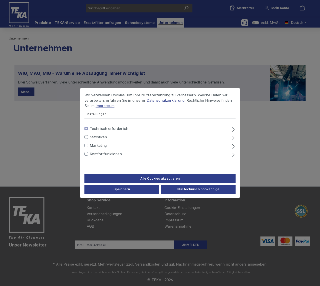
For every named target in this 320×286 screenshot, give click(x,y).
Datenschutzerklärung (165, 103)
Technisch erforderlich (109, 131)
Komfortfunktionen (106, 157)
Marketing (98, 148)
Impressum (105, 108)
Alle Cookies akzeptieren (160, 181)
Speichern (122, 192)
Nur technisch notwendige (198, 192)
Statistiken (98, 140)
